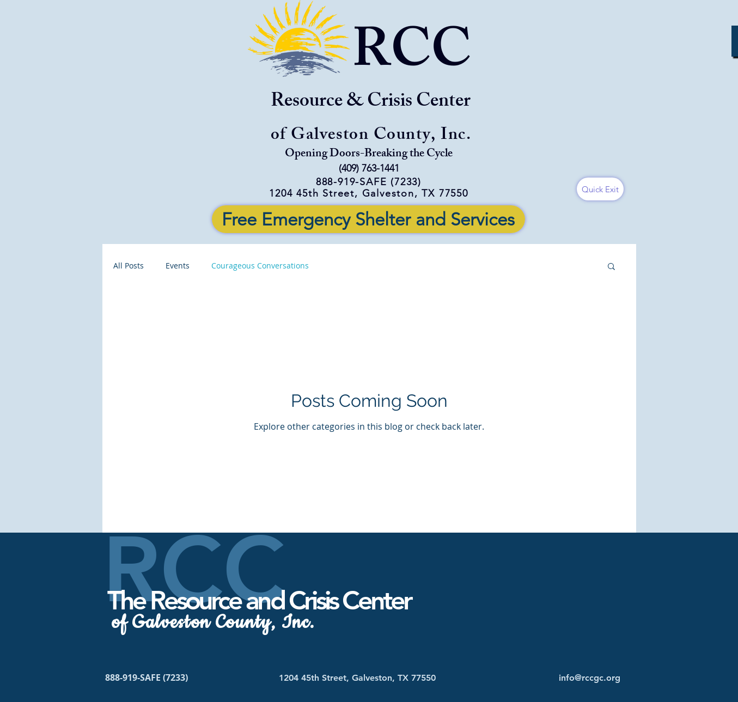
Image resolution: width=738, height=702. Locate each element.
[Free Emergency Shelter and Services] (368, 219)
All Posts (128, 265)
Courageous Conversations (260, 265)
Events (178, 265)
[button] (611, 267)
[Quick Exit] (600, 189)
